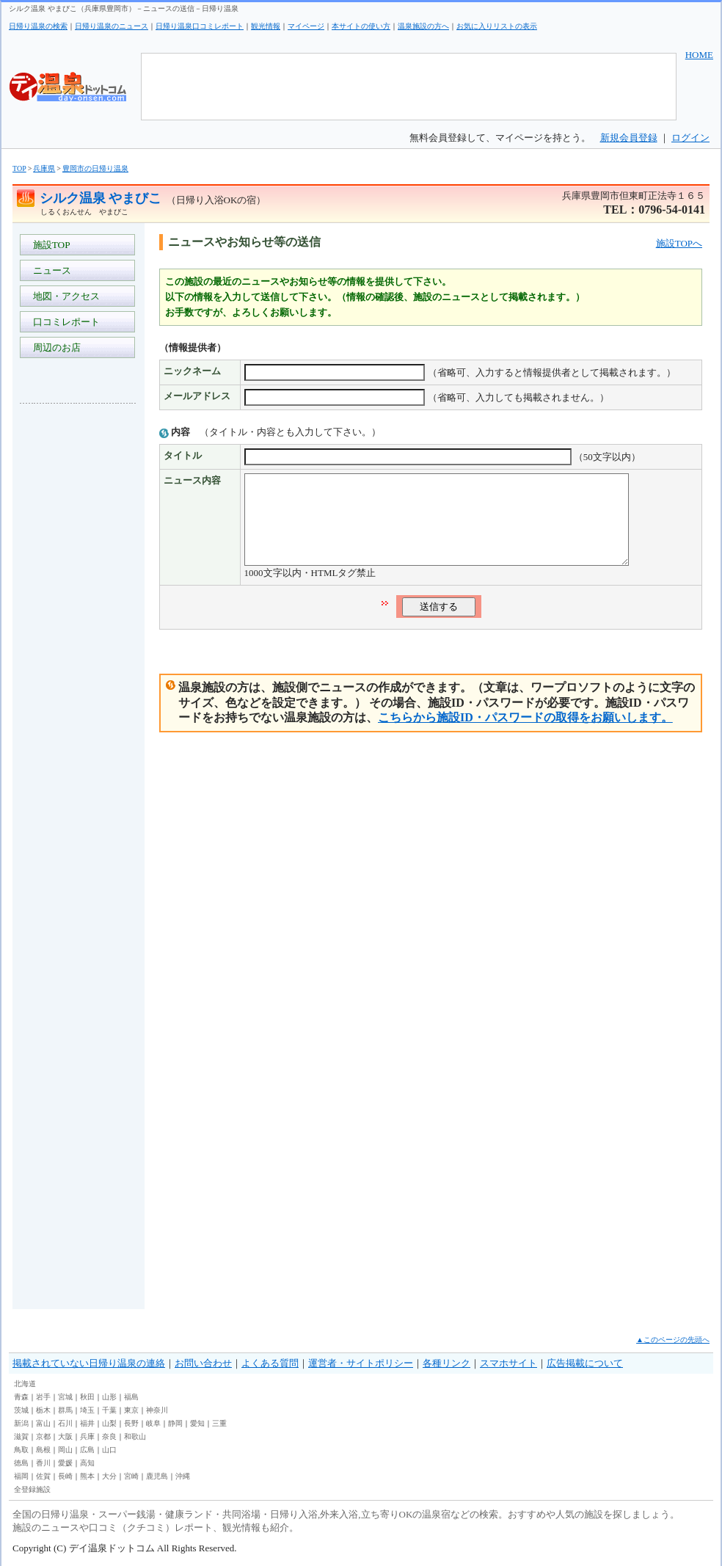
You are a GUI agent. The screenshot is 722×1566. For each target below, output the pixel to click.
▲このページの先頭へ (673, 1340)
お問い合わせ (203, 1363)
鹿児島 (157, 1476)
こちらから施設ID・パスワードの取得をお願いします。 (525, 735)
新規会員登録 (628, 137)
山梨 (109, 1423)
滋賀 (21, 1436)
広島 (87, 1450)
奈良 (109, 1436)
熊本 (87, 1476)
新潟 (21, 1423)
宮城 (65, 1397)
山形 (109, 1397)
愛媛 (65, 1463)
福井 (87, 1423)
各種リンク (446, 1363)
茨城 (21, 1410)
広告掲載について (585, 1363)
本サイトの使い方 (361, 26)
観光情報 (265, 26)
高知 (87, 1463)
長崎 (65, 1476)
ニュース (49, 270)
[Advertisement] (78, 634)
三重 (219, 1423)
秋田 (87, 1397)
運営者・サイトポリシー (360, 1363)
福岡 (21, 1476)
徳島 (21, 1463)
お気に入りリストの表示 (496, 26)
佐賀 (43, 1476)
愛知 (197, 1423)
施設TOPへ (679, 243)
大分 (109, 1476)
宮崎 (131, 1476)
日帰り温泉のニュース (111, 26)
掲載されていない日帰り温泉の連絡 (88, 1363)
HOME (699, 54)
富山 (43, 1423)
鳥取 (21, 1450)
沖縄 (182, 1476)
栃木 (43, 1410)
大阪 (65, 1436)
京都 (43, 1436)
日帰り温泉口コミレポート (200, 26)
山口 (109, 1450)
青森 (21, 1397)
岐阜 (153, 1423)
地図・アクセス (64, 296)
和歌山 (135, 1436)
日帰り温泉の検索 (38, 26)
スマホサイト (508, 1363)
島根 (43, 1450)
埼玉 (87, 1410)
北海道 (25, 1384)
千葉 (109, 1410)
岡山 (65, 1450)
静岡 (175, 1423)
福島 (131, 1397)
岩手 (43, 1397)
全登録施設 (32, 1489)
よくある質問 (270, 1363)
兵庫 (87, 1436)
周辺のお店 (54, 347)
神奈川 (157, 1410)
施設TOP (49, 244)
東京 (131, 1410)
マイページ (306, 26)
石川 (65, 1423)
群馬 (65, 1410)
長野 (131, 1423)
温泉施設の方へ (423, 26)
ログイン (690, 137)
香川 (43, 1463)
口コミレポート (64, 321)
